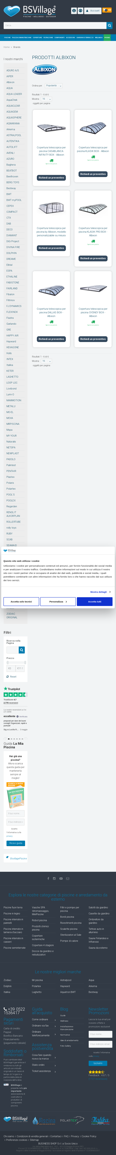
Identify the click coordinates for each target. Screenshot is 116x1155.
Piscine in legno (12, 913)
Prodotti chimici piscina (40, 928)
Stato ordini (44, 1065)
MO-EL (10, 412)
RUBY (9, 533)
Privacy (75, 1136)
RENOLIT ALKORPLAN (13, 514)
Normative (65, 1035)
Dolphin (7, 986)
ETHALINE (11, 276)
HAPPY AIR (12, 335)
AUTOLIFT (11, 147)
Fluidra (10, 317)
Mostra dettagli (98, 592)
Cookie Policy (89, 1136)
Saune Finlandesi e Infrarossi (99, 940)
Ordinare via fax (44, 1026)
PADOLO (10, 459)
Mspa (9, 429)
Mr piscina (37, 980)
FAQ (66, 1136)
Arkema (10, 129)
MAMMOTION (13, 400)
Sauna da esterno (98, 947)
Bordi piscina (67, 916)
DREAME (11, 259)
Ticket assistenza (44, 1072)
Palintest (11, 465)
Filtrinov (10, 300)
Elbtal (9, 264)
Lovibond (11, 388)
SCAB (9, 539)
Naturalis (11, 441)
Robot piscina (39, 920)
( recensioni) (98, 1079)
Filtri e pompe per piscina (69, 909)
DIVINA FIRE (13, 247)
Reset (11, 677)
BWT (8, 194)
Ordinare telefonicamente (44, 1033)
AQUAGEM (12, 111)
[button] (93, 11)
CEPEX (10, 206)
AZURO (10, 158)
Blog (64, 1009)
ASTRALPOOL (13, 135)
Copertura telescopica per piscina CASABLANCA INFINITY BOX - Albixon (51, 151)
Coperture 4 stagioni (43, 945)
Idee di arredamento (69, 1040)
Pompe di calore (69, 940)
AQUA (9, 88)
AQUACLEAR (13, 105)
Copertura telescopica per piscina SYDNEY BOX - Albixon (93, 302)
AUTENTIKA (12, 141)
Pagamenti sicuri (13, 1021)
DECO (9, 229)
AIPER (9, 76)
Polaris (10, 482)
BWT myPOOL (14, 200)
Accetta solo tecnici (21, 601)
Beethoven (12, 176)
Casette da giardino (99, 913)
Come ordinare (44, 1020)
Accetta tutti (94, 601)
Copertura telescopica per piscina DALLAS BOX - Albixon (51, 302)
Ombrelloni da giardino (96, 921)
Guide (63, 1015)
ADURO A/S (12, 70)
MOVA (9, 418)
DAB (8, 223)
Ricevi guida (16, 843)
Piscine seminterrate (15, 947)
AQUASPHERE (14, 117)
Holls (9, 353)
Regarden (11, 506)
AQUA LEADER (14, 94)
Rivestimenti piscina (70, 922)
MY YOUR (11, 435)
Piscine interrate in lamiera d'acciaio (13, 931)
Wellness (64, 1021)
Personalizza (58, 601)
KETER (10, 370)
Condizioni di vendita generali (32, 1136)
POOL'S (10, 494)
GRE (8, 329)
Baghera (11, 164)
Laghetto (37, 992)
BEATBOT (11, 170)
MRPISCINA (12, 424)
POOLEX (11, 500)
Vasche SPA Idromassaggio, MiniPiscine (40, 911)
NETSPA (10, 447)
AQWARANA (13, 123)
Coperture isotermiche (38, 937)
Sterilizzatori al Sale (70, 934)
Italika (9, 365)
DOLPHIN (11, 253)
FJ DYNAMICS (13, 306)
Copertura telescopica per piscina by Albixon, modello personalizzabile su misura (51, 226)
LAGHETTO (12, 376)
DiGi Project (12, 241)
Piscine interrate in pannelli (13, 921)
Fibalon (10, 294)
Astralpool (65, 980)
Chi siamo (9, 1136)
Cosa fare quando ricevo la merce (44, 1057)
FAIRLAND (12, 288)
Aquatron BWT (68, 992)
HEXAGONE (12, 347)
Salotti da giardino (98, 907)
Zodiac (7, 980)
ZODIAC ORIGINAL (11, 615)
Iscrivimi (97, 1063)
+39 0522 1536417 (14, 1011)
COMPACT (12, 211)
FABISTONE (12, 282)
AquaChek (11, 99)
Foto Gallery (65, 1046)
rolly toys (11, 527)
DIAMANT (11, 235)
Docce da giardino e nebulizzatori (43, 953)
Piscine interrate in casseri (13, 940)
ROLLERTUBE (13, 521)
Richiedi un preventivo (51, 172)
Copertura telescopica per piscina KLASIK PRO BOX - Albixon (93, 226)
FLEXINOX (12, 312)
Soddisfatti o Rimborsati (15, 1053)
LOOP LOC (11, 382)
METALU (10, 406)
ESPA (9, 270)
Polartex (11, 488)
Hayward (11, 341)
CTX (8, 217)
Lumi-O (10, 394)
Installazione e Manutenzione (66, 1028)
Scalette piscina (68, 929)
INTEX (9, 359)
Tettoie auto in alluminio (96, 931)
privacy (9, 836)
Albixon (10, 82)
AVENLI (10, 153)
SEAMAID (11, 545)
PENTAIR (11, 471)
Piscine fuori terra (13, 907)
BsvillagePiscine (18, 858)
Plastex (10, 477)
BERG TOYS (12, 182)
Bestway (11, 188)
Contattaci (55, 1136)
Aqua (91, 980)
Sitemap (34, 1140)
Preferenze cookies (16, 1140)
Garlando (11, 323)
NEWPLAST (12, 453)
